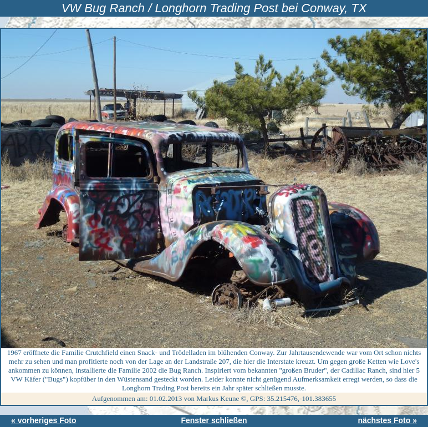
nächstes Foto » (387, 420)
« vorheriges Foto (43, 420)
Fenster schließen (214, 420)
